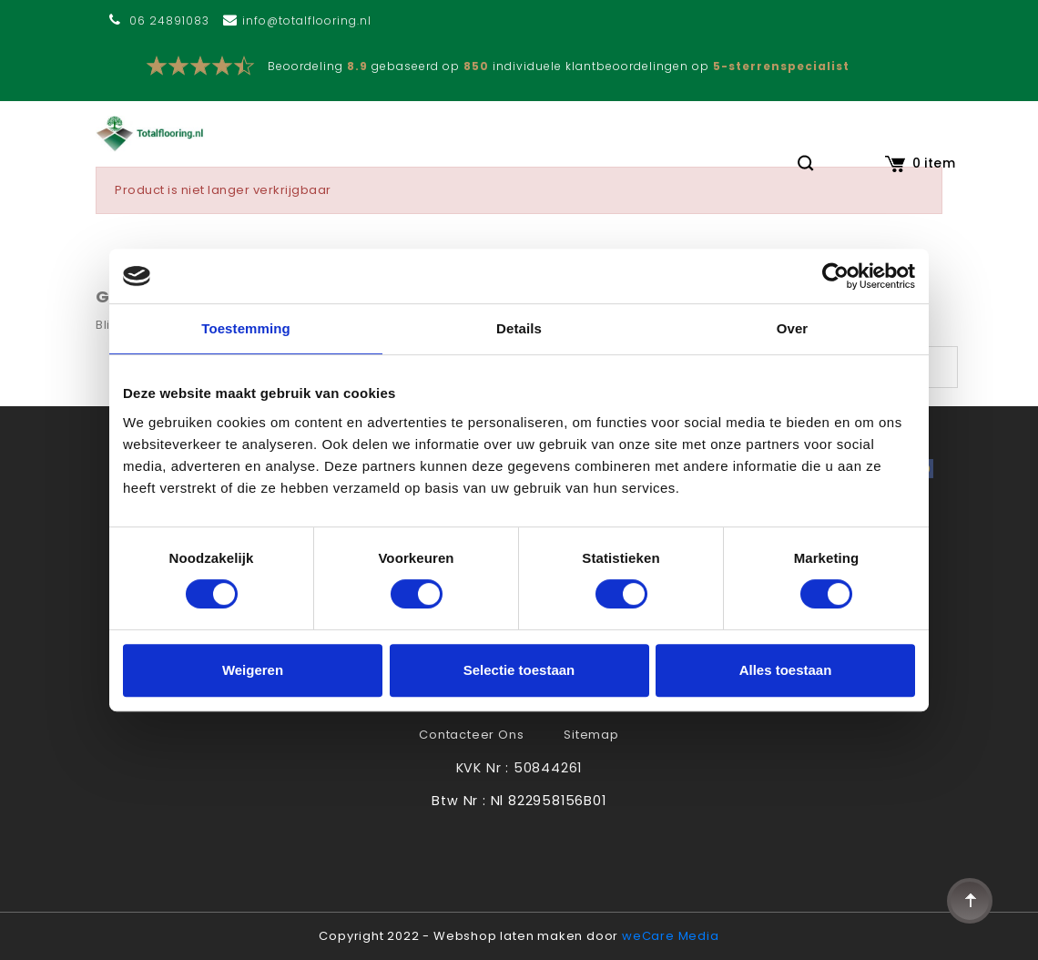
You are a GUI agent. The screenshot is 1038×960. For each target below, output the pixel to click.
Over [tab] (793, 328)
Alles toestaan (785, 670)
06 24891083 (169, 20)
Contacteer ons (471, 734)
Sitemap (591, 734)
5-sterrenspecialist (781, 66)
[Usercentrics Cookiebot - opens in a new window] (835, 276)
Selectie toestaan (519, 670)
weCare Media (670, 936)
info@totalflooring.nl (306, 20)
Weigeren (252, 670)
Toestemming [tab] (245, 328)
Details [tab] (519, 328)
